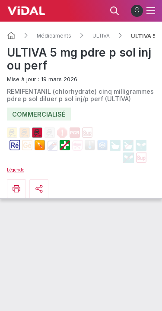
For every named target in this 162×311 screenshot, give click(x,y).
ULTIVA (101, 36)
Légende (15, 169)
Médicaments (54, 36)
